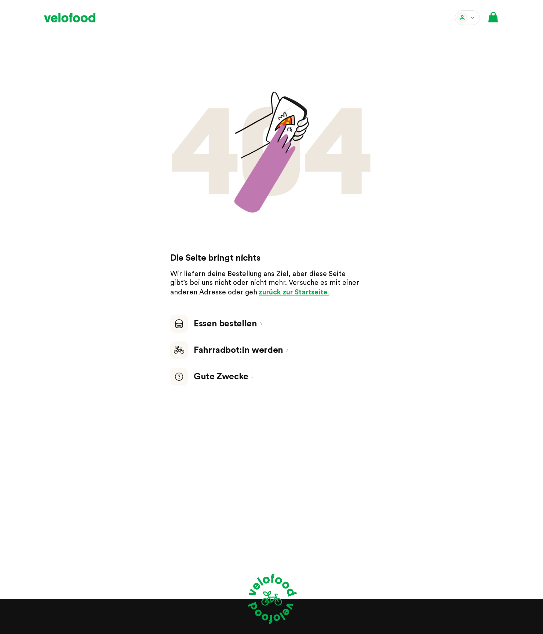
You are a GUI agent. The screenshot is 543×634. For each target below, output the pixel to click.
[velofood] (69, 17)
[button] (467, 17)
